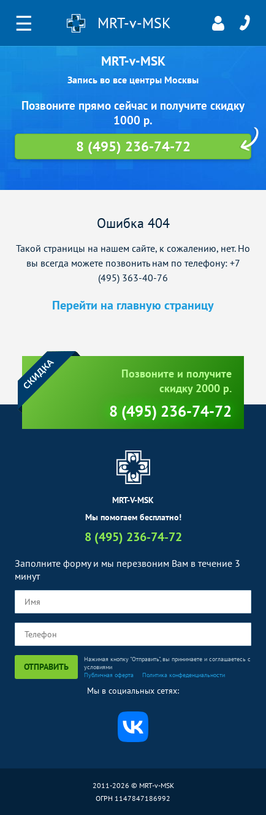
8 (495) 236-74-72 (244, 23)
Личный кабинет (218, 23)
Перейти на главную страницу (133, 305)
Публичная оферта (109, 675)
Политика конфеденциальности (183, 675)
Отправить (46, 666)
